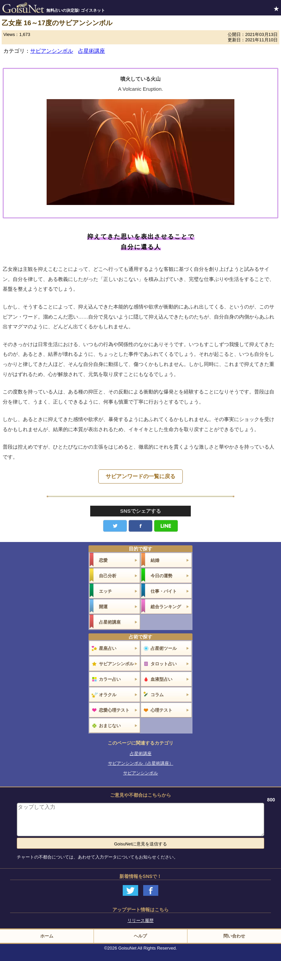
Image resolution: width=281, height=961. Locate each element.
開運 (103, 606)
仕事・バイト (164, 591)
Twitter (115, 526)
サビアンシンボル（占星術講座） (140, 763)
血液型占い (161, 679)
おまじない (110, 725)
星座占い (107, 648)
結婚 (155, 560)
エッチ (105, 591)
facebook (140, 526)
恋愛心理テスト (114, 710)
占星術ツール (164, 648)
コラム (157, 694)
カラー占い (110, 679)
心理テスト (161, 710)
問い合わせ (234, 935)
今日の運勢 (161, 575)
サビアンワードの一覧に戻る (140, 476)
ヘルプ (140, 935)
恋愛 (103, 560)
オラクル (107, 694)
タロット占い (164, 663)
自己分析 (107, 575)
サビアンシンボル (51, 51)
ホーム (46, 935)
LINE (166, 526)
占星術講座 (91, 51)
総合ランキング (166, 606)
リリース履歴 (140, 920)
